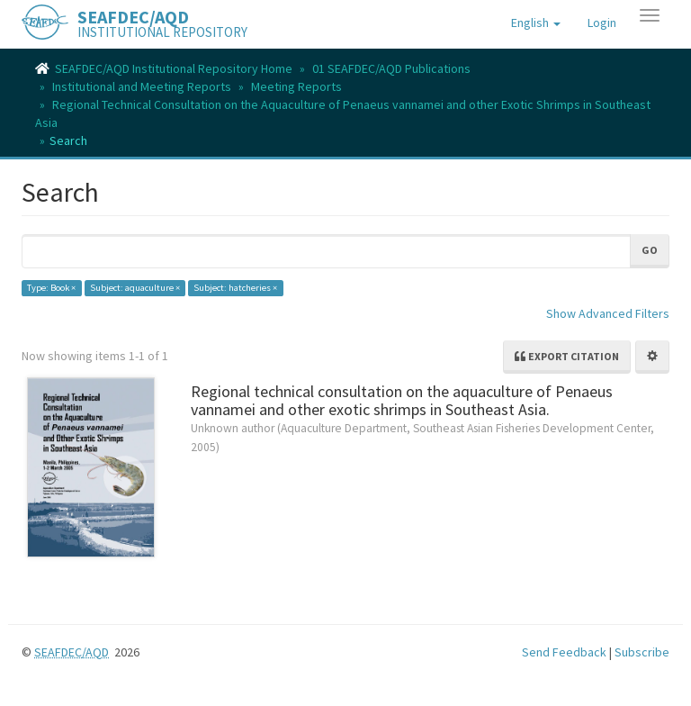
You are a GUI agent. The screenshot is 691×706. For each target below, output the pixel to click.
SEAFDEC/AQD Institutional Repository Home (173, 68)
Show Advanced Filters (607, 313)
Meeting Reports (296, 86)
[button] (536, 22)
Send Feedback (564, 652)
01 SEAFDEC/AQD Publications (391, 68)
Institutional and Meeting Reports (141, 86)
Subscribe (642, 652)
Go (650, 250)
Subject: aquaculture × (135, 288)
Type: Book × (51, 288)
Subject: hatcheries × (235, 288)
